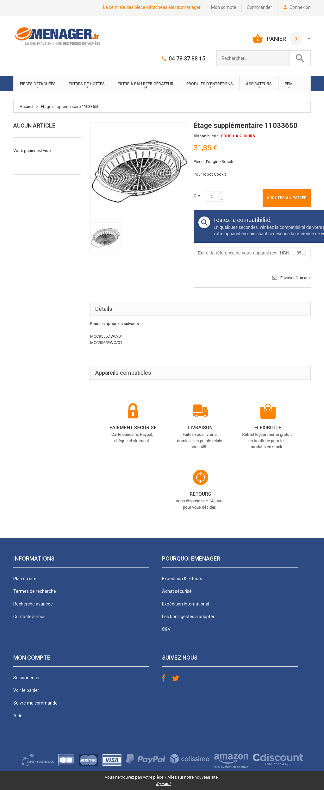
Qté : (198, 195)
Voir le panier (26, 690)
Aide (17, 715)
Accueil (26, 106)
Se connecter (26, 677)
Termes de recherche (34, 591)
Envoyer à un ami (295, 277)
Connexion (300, 7)
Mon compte (223, 7)
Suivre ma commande (35, 702)
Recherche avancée (33, 603)
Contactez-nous (29, 616)
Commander (259, 7)
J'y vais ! (163, 783)
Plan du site (24, 578)
